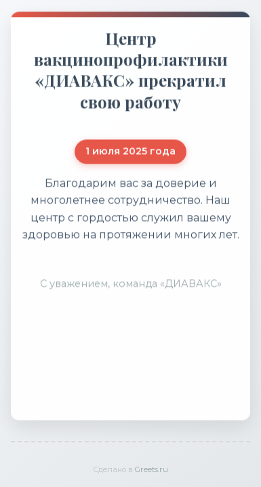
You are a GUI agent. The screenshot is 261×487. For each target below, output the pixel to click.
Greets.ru (151, 469)
